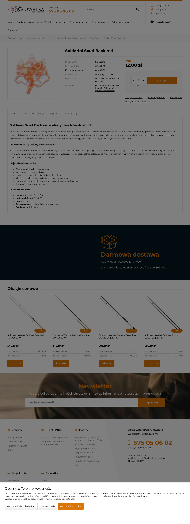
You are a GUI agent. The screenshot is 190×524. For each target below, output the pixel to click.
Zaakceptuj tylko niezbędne (20, 506)
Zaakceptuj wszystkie (70, 506)
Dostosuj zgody (47, 506)
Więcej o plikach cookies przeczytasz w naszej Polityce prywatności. (40, 499)
